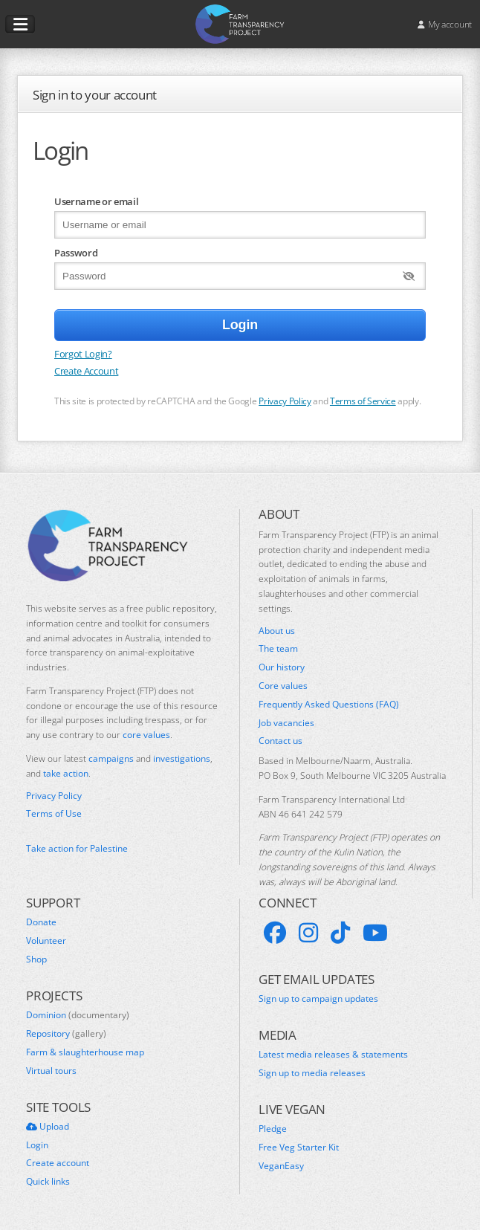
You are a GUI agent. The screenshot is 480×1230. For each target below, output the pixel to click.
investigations (181, 758)
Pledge (273, 1129)
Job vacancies (286, 723)
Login (37, 1145)
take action (65, 773)
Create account (57, 1163)
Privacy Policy (285, 401)
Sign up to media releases (312, 1073)
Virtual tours (51, 1071)
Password (75, 252)
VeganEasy (281, 1166)
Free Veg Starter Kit (299, 1147)
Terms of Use (54, 814)
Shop (36, 959)
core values (146, 734)
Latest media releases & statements (333, 1055)
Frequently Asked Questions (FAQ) (329, 705)
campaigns (111, 758)
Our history (282, 667)
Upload (47, 1127)
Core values (283, 686)
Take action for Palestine (77, 848)
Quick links (48, 1182)
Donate (41, 922)
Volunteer (46, 941)
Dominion (77, 1015)
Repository (66, 1034)
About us (277, 631)
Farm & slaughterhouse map (85, 1052)
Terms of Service (363, 401)
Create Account (86, 371)
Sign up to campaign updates (318, 999)
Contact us (280, 741)
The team (278, 649)
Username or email (96, 201)
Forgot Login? (83, 353)
